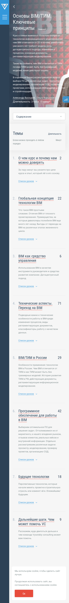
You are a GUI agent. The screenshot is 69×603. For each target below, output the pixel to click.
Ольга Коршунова (46, 97)
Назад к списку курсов (14, 6)
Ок (24, 593)
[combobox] (39, 116)
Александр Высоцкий (24, 97)
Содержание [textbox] (23, 116)
